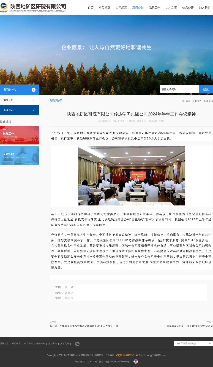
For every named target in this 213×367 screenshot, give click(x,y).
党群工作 (154, 7)
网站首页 (4, 343)
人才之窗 (171, 7)
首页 (91, 7)
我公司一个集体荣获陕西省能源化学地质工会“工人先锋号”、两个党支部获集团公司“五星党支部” (102, 326)
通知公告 (8, 100)
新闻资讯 (8, 110)
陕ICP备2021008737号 (86, 361)
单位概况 (104, 7)
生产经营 (121, 7)
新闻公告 (138, 7)
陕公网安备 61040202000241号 (114, 361)
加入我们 (204, 7)
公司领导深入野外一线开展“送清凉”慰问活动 (188, 326)
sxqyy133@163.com (156, 355)
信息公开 (188, 7)
